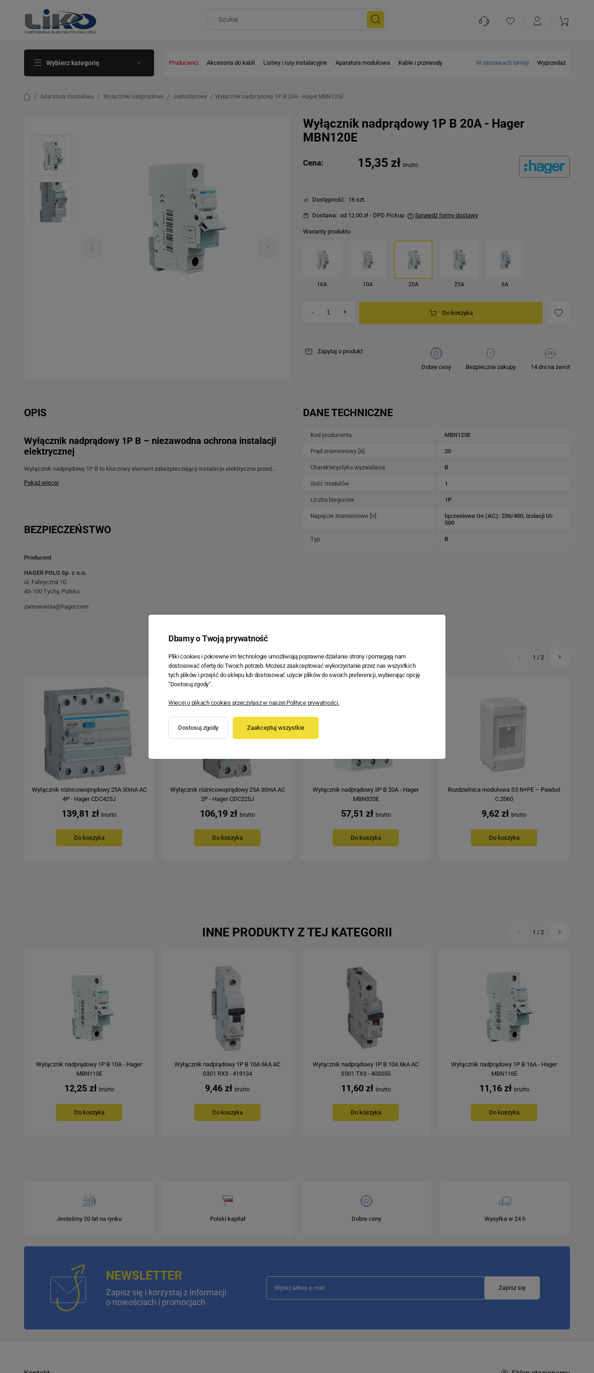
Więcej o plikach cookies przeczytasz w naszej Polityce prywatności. (254, 702)
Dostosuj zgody (198, 727)
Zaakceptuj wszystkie (275, 727)
